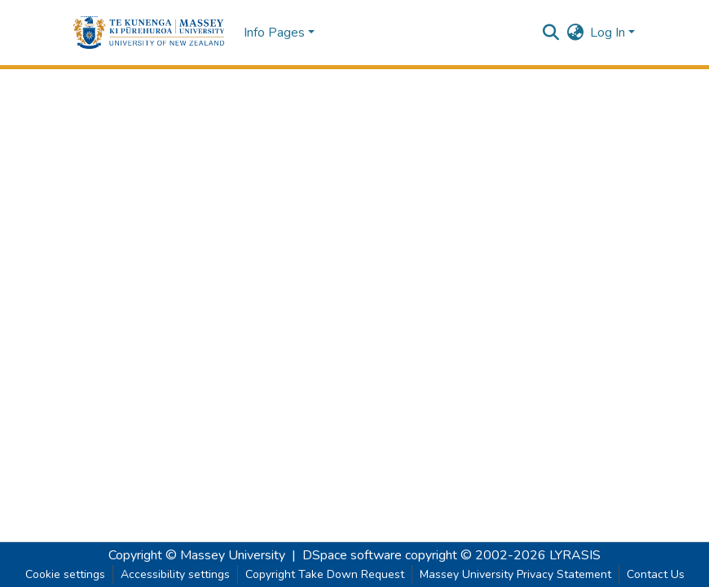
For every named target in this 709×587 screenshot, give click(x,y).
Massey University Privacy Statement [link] (515, 574)
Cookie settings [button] (65, 574)
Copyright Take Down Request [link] (324, 574)
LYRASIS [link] (575, 555)
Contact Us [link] (656, 574)
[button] (148, 32)
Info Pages (274, 33)
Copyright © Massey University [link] (196, 555)
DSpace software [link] (352, 555)
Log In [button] (609, 33)
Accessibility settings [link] (175, 574)
